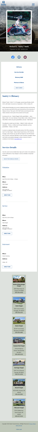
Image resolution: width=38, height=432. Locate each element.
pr (25, 57)
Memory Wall (19, 77)
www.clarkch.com (18, 139)
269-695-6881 (19, 332)
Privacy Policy (32, 424)
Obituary (19, 67)
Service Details (19, 72)
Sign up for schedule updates (11, 159)
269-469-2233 (19, 354)
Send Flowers (19, 87)
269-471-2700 (19, 374)
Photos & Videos (19, 82)
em (19, 57)
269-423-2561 (19, 394)
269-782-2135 (19, 312)
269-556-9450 (19, 292)
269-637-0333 (19, 416)
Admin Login (19, 429)
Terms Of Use (19, 425)
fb (12, 57)
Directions (7, 195)
